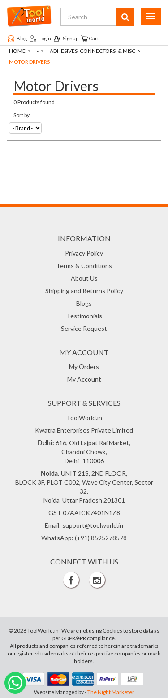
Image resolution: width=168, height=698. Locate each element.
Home (17, 51)
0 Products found (34, 102)
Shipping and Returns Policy (84, 291)
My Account (84, 379)
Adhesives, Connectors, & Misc (92, 51)
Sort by (21, 115)
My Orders (84, 366)
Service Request (84, 328)
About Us (84, 278)
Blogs (84, 303)
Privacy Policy (84, 253)
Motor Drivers (29, 61)
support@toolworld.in (92, 525)
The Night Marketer (110, 692)
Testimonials (84, 316)
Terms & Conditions (84, 265)
